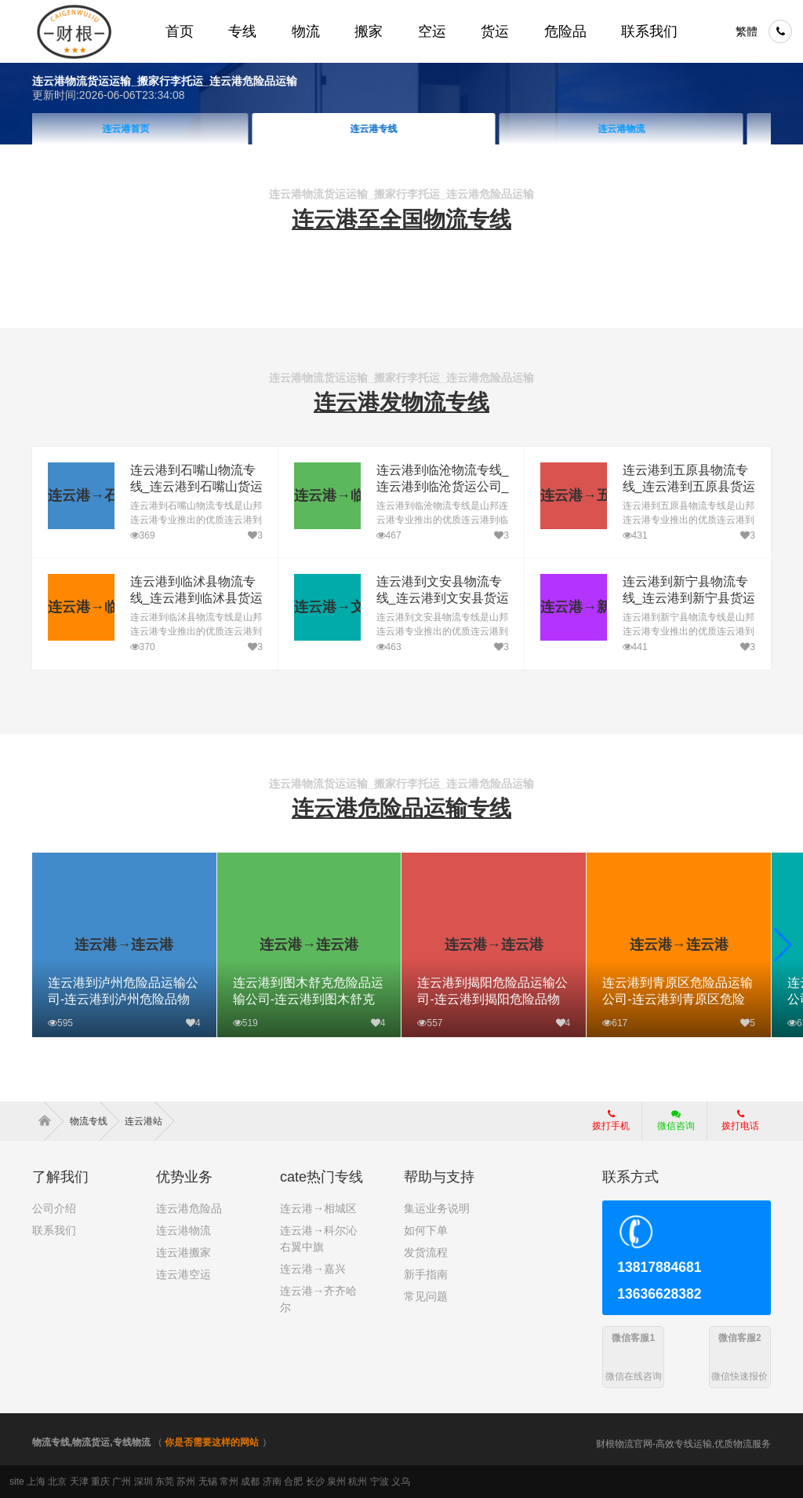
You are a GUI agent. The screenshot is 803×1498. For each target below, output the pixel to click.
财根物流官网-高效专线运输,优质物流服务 (683, 1443)
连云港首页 (153, 128)
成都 (250, 1481)
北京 (57, 1481)
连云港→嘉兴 (313, 1268)
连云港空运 (183, 1274)
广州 (121, 1481)
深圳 (143, 1481)
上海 (36, 1481)
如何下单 (426, 1230)
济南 (272, 1481)
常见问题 (426, 1296)
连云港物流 (649, 128)
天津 (79, 1481)
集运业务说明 (437, 1208)
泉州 (336, 1481)
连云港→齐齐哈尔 (318, 1298)
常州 (229, 1481)
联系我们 (54, 1230)
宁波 (379, 1481)
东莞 (164, 1481)
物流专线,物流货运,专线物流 (91, 1442)
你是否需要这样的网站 (212, 1442)
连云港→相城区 (318, 1208)
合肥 (293, 1481)
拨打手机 (611, 1120)
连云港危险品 (189, 1208)
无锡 (207, 1481)
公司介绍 (54, 1208)
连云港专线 (401, 128)
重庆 (100, 1481)
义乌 (400, 1481)
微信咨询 (670, 1125)
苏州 (185, 1481)
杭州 (357, 1481)
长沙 (315, 1481)
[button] (783, 945)
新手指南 (426, 1274)
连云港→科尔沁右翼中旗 (318, 1238)
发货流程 (426, 1252)
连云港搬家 (183, 1252)
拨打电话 (740, 1120)
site (16, 1481)
